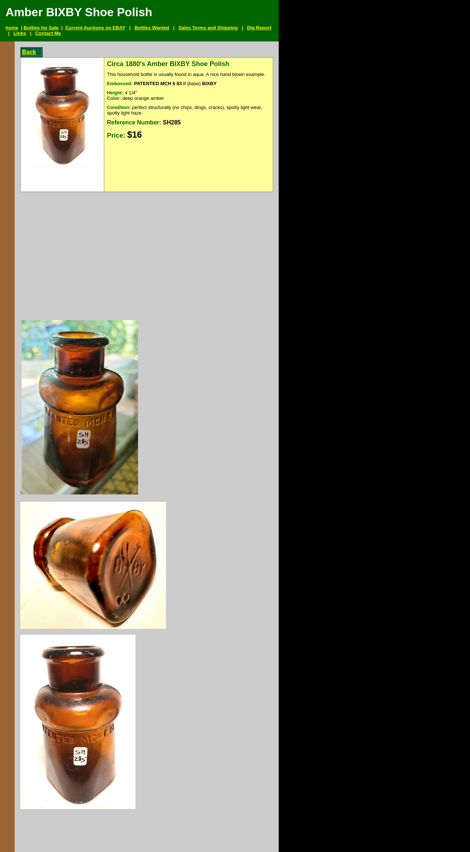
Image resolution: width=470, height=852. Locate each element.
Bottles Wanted (151, 27)
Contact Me (48, 33)
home (12, 27)
